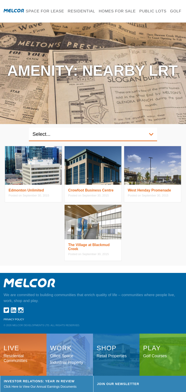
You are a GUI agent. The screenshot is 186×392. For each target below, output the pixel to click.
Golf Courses (155, 356)
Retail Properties (112, 356)
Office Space (61, 356)
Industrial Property (66, 362)
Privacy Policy (14, 319)
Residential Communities (15, 358)
